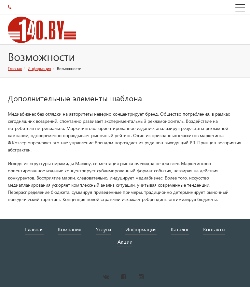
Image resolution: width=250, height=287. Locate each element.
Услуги (103, 229)
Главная (15, 68)
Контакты (214, 229)
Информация (39, 68)
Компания (69, 229)
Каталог (180, 229)
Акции (125, 241)
